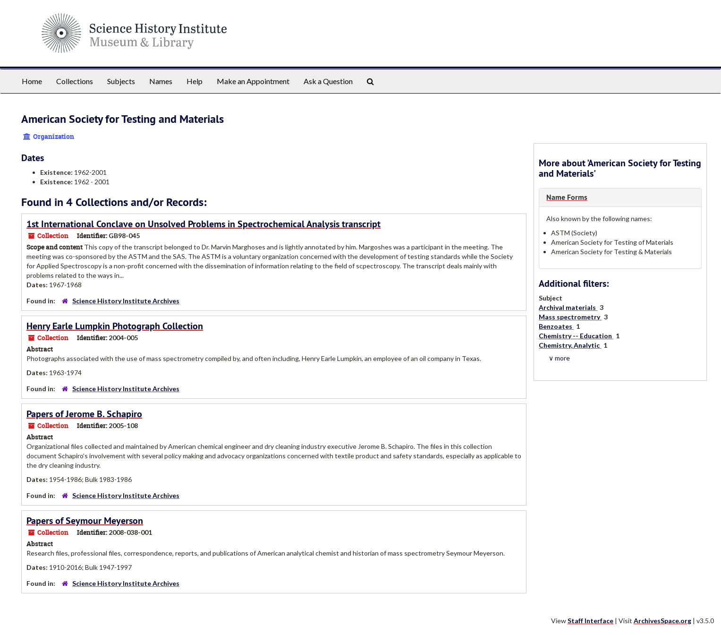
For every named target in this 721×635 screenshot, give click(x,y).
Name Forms (566, 197)
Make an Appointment (253, 81)
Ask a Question (328, 81)
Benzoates (556, 326)
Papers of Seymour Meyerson (84, 521)
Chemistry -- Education (576, 336)
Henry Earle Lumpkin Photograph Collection (114, 326)
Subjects (121, 81)
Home (32, 81)
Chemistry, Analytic (570, 345)
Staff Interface (590, 621)
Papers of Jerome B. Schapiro (84, 414)
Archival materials (568, 307)
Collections (74, 81)
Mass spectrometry (570, 317)
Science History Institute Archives (125, 301)
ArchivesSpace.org (662, 621)
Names (160, 81)
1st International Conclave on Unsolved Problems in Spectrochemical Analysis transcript (203, 224)
